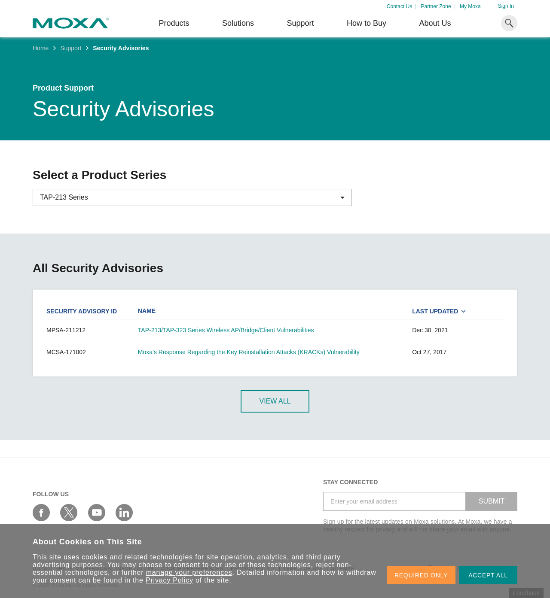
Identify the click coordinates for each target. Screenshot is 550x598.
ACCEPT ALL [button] (488, 575)
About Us (435, 23)
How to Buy (366, 23)
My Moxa (470, 6)
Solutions (238, 23)
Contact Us (399, 6)
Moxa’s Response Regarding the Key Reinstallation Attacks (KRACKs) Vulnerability (249, 352)
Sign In (506, 6)
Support (300, 23)
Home (41, 48)
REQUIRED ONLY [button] (421, 575)
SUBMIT (491, 501)
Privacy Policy (169, 580)
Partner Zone (436, 6)
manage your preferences (189, 572)
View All (275, 401)
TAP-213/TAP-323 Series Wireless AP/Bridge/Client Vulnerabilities (226, 330)
